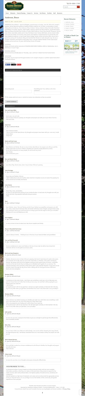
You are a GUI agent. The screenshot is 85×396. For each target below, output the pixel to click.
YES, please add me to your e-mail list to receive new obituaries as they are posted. (28, 97)
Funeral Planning (21, 13)
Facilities (49, 13)
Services (36, 13)
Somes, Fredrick (70, 24)
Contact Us (29, 13)
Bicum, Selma (69, 30)
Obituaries (12, 13)
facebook (42, 392)
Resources (59, 13)
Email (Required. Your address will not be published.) (45, 89)
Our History (43, 13)
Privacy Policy (66, 389)
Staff (54, 13)
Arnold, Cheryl (69, 26)
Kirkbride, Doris (70, 22)
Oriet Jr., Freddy (70, 28)
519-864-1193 (74, 3)
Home (7, 13)
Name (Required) (9, 88)
